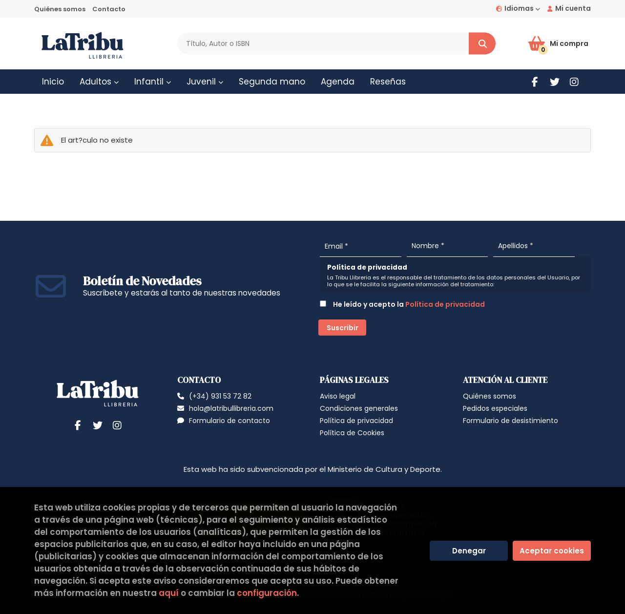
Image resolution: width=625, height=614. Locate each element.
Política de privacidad (445, 304)
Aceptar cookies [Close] (552, 551)
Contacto (108, 9)
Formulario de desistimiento (510, 420)
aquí (169, 593)
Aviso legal (337, 396)
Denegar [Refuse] (469, 551)
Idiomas (518, 8)
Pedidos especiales (495, 408)
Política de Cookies (352, 433)
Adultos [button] (99, 81)
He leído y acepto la (402, 304)
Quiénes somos (59, 9)
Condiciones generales (359, 408)
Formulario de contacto (223, 420)
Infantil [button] (152, 81)
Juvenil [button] (205, 81)
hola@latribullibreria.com (225, 408)
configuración (267, 593)
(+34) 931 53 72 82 (220, 396)
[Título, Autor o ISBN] (323, 44)
